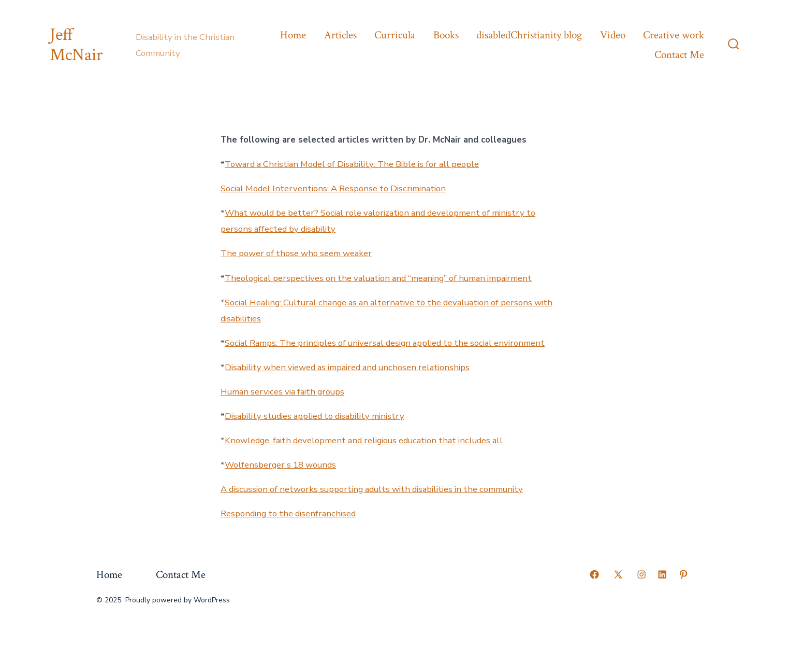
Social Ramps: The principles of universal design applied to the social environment (385, 343)
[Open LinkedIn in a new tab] (662, 574)
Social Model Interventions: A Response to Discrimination (333, 188)
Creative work (673, 35)
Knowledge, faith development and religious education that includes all (364, 440)
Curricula (394, 35)
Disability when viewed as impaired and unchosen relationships (347, 367)
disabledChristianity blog (529, 35)
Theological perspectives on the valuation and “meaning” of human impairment (378, 278)
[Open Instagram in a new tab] (641, 574)
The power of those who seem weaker (296, 253)
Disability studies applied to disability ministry (314, 416)
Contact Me (679, 55)
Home (293, 35)
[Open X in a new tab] (618, 574)
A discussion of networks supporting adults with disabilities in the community (372, 489)
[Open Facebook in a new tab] (594, 574)
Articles (340, 35)
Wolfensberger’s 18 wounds (280, 465)
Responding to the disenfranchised (288, 513)
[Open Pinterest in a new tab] (683, 574)
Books (446, 35)
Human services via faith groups (282, 392)
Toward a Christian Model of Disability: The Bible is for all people (352, 164)
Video (612, 35)
